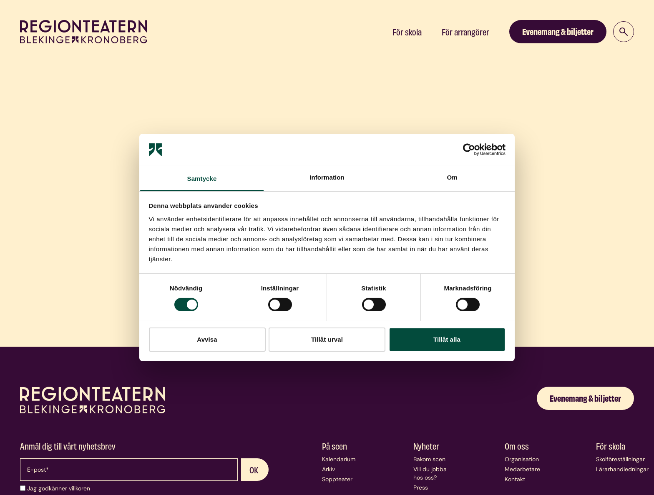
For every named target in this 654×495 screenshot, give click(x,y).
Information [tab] (327, 177)
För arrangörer (465, 31)
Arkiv (328, 469)
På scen (334, 445)
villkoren (79, 488)
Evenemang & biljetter (558, 31)
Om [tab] (452, 177)
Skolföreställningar (620, 459)
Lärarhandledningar (622, 469)
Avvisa (207, 339)
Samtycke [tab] (202, 178)
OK (254, 469)
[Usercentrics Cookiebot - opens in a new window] (469, 149)
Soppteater (337, 479)
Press (420, 487)
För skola (407, 31)
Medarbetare (522, 469)
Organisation (522, 459)
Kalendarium (338, 459)
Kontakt (515, 479)
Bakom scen (429, 459)
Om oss (517, 445)
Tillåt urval (327, 339)
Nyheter (426, 445)
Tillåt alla (446, 339)
